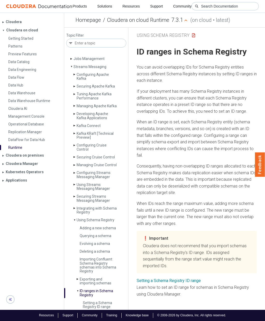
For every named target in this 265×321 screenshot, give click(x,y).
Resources (131, 6)
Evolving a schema (95, 244)
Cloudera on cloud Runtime (138, 20)
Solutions (104, 6)
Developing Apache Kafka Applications (92, 116)
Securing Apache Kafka (96, 86)
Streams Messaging (89, 67)
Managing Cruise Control (97, 165)
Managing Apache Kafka (97, 106)
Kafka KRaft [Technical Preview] (95, 135)
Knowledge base (137, 315)
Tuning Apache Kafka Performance (94, 96)
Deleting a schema (95, 251)
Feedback (259, 164)
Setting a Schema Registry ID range (97, 305)
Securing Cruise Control (96, 157)
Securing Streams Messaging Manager (93, 198)
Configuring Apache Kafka (93, 76)
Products (79, 6)
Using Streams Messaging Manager (93, 187)
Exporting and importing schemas (95, 281)
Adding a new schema (98, 228)
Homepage (88, 20)
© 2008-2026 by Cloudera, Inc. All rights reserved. (191, 315)
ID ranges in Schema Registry (96, 293)
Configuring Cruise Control (92, 147)
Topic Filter (75, 35)
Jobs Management (89, 59)
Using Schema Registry (95, 220)
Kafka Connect (89, 126)
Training (111, 315)
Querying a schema (95, 236)
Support (156, 6)
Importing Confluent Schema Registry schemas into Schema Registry (98, 265)
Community (182, 6)
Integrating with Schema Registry (97, 210)
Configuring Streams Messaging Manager (94, 175)
